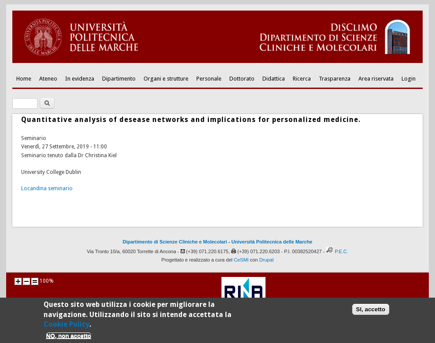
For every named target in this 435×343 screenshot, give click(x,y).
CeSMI (241, 259)
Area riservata (376, 78)
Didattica (273, 78)
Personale (208, 78)
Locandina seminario (47, 188)
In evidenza (79, 78)
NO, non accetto (68, 339)
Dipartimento (119, 78)
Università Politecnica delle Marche (271, 241)
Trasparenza (334, 78)
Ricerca (302, 78)
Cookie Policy (66, 327)
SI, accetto (371, 312)
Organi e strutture (166, 78)
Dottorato (241, 78)
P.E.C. (341, 251)
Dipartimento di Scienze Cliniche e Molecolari (175, 241)
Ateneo (48, 78)
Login (409, 78)
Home (23, 78)
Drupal (266, 259)
